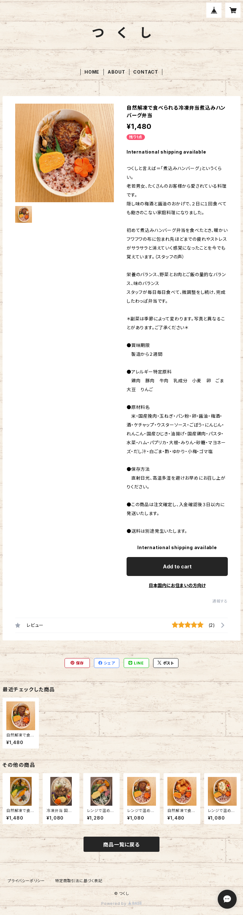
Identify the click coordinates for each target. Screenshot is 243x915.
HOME (91, 72)
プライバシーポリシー (26, 880)
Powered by (121, 903)
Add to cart (177, 566)
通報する (220, 601)
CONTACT (145, 72)
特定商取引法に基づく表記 (79, 880)
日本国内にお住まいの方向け (177, 585)
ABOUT (116, 72)
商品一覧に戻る (121, 844)
